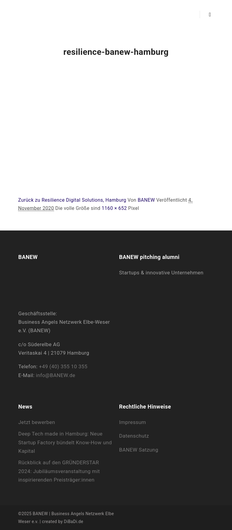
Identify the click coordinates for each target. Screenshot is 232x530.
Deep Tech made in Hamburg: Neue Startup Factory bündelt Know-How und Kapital (65, 442)
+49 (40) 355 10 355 (63, 366)
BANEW (146, 200)
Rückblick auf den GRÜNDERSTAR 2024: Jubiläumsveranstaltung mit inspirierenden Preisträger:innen (59, 471)
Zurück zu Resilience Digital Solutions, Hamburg (72, 200)
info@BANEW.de (55, 375)
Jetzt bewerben (36, 422)
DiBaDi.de (73, 521)
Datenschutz (134, 436)
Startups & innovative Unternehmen (161, 273)
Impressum (132, 422)
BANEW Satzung (138, 450)
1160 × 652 (114, 208)
